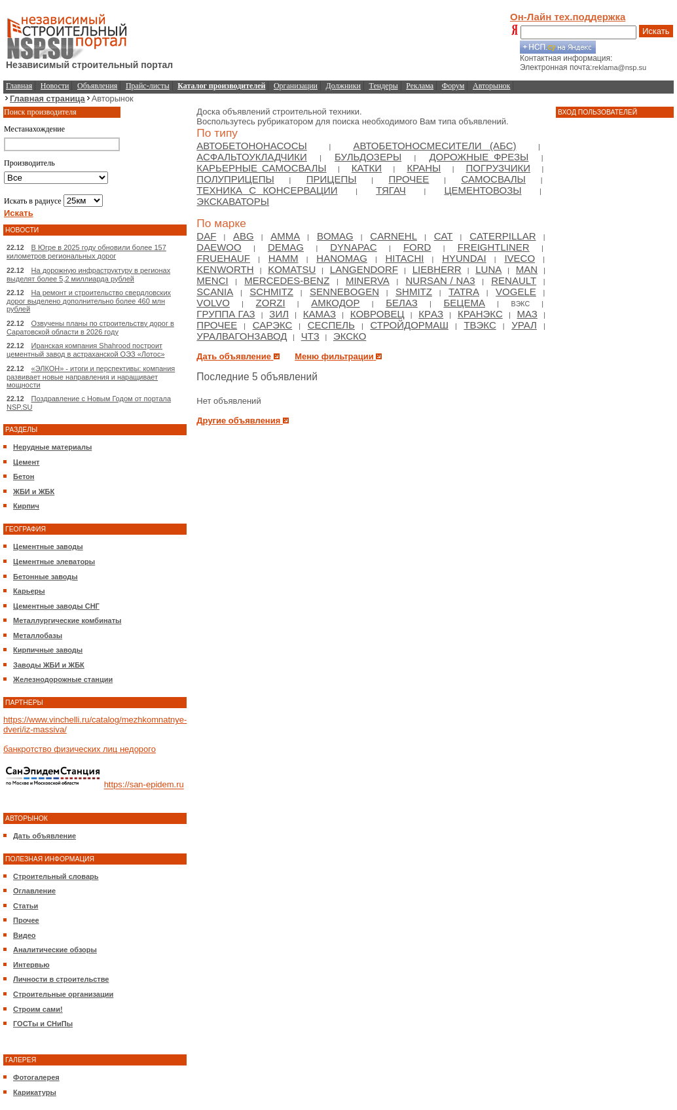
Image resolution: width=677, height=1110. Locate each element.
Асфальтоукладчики (251, 156)
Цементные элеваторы (54, 561)
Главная (19, 85)
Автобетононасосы (251, 145)
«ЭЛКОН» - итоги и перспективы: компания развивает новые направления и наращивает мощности (91, 377)
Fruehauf (223, 258)
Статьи (25, 906)
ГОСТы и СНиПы (43, 1024)
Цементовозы (482, 190)
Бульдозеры (368, 156)
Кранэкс (480, 313)
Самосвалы (493, 179)
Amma (285, 236)
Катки (367, 167)
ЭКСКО (349, 336)
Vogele (516, 291)
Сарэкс (273, 325)
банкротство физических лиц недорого (79, 749)
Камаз (319, 313)
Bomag (335, 236)
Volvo (213, 302)
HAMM (283, 258)
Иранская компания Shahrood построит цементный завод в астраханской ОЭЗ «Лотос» (86, 350)
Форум (453, 85)
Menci (212, 280)
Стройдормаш (409, 325)
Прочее (26, 920)
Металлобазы (37, 635)
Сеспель (331, 325)
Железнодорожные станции (63, 679)
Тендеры (383, 85)
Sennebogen (344, 291)
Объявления (97, 85)
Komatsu (292, 269)
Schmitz (271, 291)
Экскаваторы (232, 201)
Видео (24, 935)
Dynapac (353, 247)
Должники (343, 85)
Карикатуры (34, 1092)
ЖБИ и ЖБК (33, 491)
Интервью (31, 965)
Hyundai (464, 258)
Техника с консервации (266, 190)
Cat (443, 236)
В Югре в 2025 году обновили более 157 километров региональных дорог (86, 251)
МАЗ (527, 313)
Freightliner (494, 247)
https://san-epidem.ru (144, 785)
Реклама (419, 85)
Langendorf (364, 269)
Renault (513, 280)
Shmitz (413, 291)
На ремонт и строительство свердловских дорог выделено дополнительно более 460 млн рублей (89, 301)
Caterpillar (502, 236)
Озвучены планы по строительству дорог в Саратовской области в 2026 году (90, 327)
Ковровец (377, 313)
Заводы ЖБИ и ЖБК (48, 665)
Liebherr (437, 269)
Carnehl (393, 236)
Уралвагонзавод (241, 336)
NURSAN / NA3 (440, 280)
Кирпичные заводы (47, 650)
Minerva (368, 280)
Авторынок (491, 85)
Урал (524, 325)
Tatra (463, 291)
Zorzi (270, 302)
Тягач (391, 190)
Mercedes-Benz (286, 280)
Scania (214, 291)
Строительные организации (63, 994)
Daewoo (218, 247)
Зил (279, 313)
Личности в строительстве (61, 979)
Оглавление (34, 891)
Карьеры (29, 591)
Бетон (23, 476)
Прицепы (331, 179)
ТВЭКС (480, 325)
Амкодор (335, 302)
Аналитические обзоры (55, 950)
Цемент (26, 462)
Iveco (519, 258)
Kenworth (224, 269)
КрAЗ (430, 313)
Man (527, 269)
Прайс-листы (148, 85)
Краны (424, 167)
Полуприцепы (235, 179)
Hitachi (405, 258)
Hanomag (341, 258)
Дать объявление (44, 836)
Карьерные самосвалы (261, 167)
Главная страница (47, 98)
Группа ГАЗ (225, 313)
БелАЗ (402, 302)
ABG (243, 236)
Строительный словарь (56, 876)
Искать (656, 31)
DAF (206, 236)
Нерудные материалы (52, 447)
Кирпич (26, 506)
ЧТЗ (310, 336)
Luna (488, 269)
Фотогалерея (36, 1077)
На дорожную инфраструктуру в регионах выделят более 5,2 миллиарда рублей (88, 274)
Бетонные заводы (45, 577)
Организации (296, 85)
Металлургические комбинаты (67, 620)
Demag (286, 247)
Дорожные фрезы (478, 156)
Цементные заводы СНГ (56, 606)
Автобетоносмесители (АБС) (434, 145)
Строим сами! (38, 1009)
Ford (417, 247)
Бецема (464, 302)
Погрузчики (498, 167)
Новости (55, 85)
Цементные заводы (48, 546)
